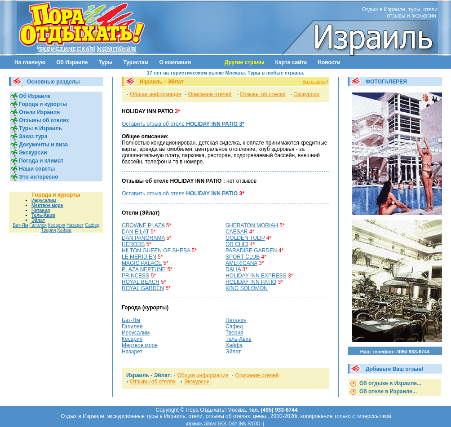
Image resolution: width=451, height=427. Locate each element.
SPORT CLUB (243, 257)
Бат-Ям (20, 225)
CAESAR (237, 232)
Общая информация (155, 94)
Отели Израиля (39, 112)
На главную (29, 62)
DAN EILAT (135, 232)
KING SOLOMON (247, 288)
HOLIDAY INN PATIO (251, 282)
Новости (329, 62)
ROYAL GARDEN (143, 288)
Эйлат (38, 220)
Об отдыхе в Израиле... (389, 383)
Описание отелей (210, 94)
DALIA (233, 269)
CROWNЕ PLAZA (143, 225)
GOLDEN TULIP (245, 238)
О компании (175, 62)
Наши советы (36, 169)
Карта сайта (291, 62)
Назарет (75, 225)
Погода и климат (40, 161)
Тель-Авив (43, 215)
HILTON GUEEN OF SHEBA (156, 250)
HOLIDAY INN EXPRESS (256, 276)
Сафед (92, 225)
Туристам (135, 62)
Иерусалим (43, 200)
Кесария (57, 225)
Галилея (38, 225)
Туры (105, 62)
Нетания (40, 210)
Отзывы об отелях (43, 120)
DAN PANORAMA (143, 238)
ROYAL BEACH (140, 282)
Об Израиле (72, 62)
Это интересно (38, 177)
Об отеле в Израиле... (387, 391)
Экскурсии (32, 153)
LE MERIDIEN (139, 257)
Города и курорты (42, 104)
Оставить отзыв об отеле (183, 124)
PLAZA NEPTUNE (144, 269)
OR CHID (237, 244)
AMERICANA (241, 263)
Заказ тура (32, 136)
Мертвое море (47, 205)
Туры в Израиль (40, 128)
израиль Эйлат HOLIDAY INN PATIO (223, 423)
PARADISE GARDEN (251, 250)
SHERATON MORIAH (252, 225)
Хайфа (64, 230)
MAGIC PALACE (142, 263)
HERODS (133, 244)
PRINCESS (135, 276)
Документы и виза (43, 144)
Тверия (48, 230)
